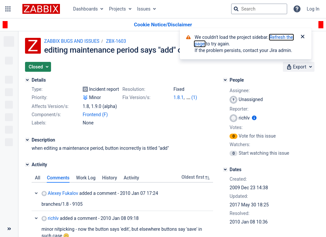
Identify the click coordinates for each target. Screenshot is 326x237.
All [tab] (37, 177)
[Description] (27, 140)
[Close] (302, 37)
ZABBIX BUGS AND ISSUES (71, 41)
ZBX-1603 (116, 41)
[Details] (27, 80)
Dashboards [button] (85, 9)
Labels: (39, 122)
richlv (50, 218)
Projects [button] (117, 9)
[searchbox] (259, 9)
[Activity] (27, 164)
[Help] (297, 9)
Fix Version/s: (136, 97)
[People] (225, 80)
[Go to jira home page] (41, 8)
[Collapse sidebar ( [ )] (9, 229)
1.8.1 (179, 97)
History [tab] (109, 177)
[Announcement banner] (163, 24)
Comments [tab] (58, 177)
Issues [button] (143, 9)
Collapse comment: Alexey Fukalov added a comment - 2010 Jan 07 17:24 (36, 193)
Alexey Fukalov (59, 193)
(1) (194, 97)
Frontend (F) (95, 114)
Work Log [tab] (85, 177)
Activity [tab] (131, 177)
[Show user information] (254, 117)
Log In (313, 9)
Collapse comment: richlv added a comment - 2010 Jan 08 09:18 (36, 218)
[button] (8, 8)
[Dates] (225, 169)
